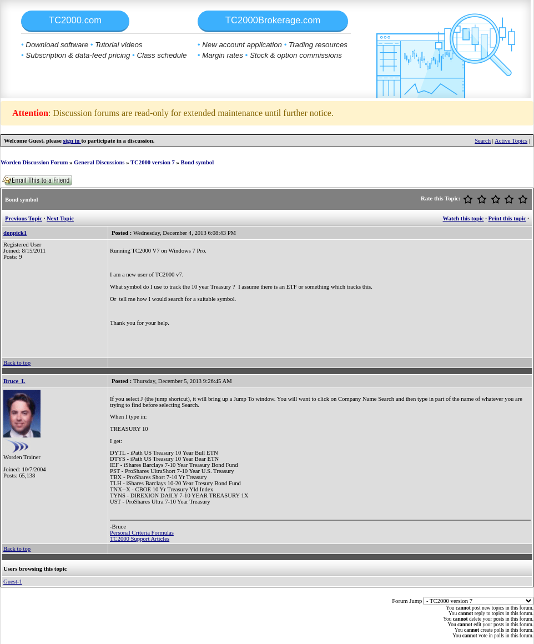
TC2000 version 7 (152, 162)
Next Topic (60, 218)
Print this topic (507, 218)
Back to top (17, 363)
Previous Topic (23, 218)
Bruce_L (14, 381)
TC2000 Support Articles (139, 539)
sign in (72, 141)
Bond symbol (197, 162)
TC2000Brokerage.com (273, 20)
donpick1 (15, 233)
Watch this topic (463, 218)
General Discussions (99, 162)
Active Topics (511, 141)
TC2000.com (75, 20)
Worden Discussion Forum (34, 162)
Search (483, 141)
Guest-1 (12, 581)
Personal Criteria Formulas (142, 533)
